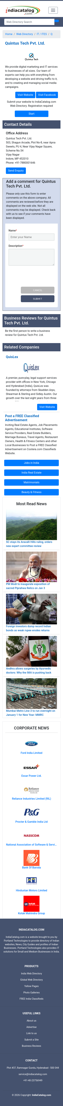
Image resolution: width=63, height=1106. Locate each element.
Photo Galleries (31, 992)
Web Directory (24, 34)
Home (8, 34)
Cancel (37, 290)
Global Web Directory (31, 979)
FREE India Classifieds (32, 998)
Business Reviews (31, 1046)
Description (16, 245)
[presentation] (34, 276)
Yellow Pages (31, 986)
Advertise (31, 1027)
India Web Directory (31, 973)
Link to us (31, 1033)
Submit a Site (31, 1039)
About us (31, 1020)
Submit (37, 298)
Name (13, 230)
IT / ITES (42, 34)
